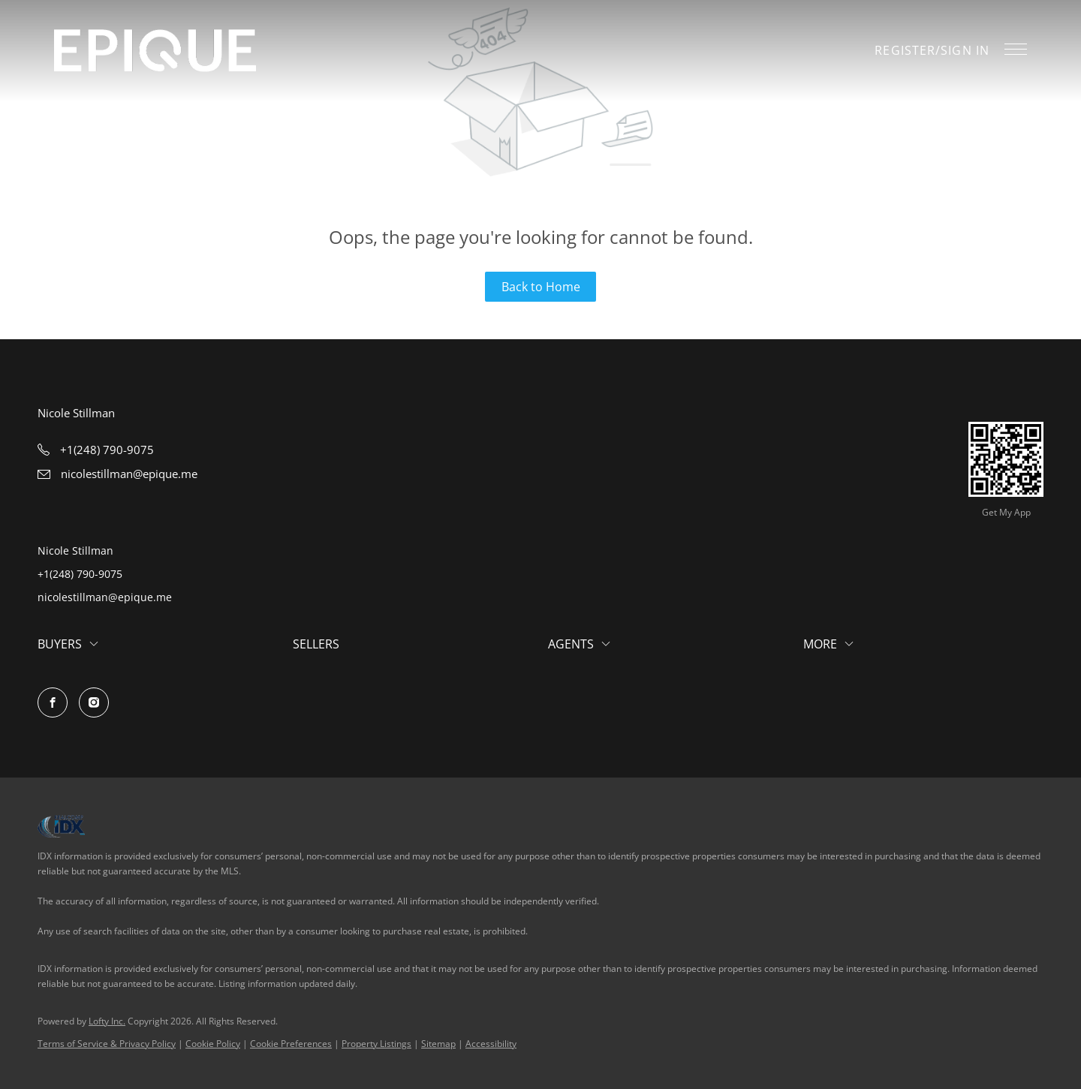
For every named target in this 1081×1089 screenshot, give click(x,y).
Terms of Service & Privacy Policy (107, 1043)
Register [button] (905, 50)
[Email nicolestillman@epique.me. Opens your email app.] (117, 473)
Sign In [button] (965, 50)
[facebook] (53, 702)
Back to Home (540, 286)
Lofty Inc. (107, 1021)
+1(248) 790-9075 (80, 574)
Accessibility (490, 1043)
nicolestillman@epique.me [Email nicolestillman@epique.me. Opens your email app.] (105, 597)
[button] (155, 51)
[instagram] (94, 702)
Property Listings (376, 1043)
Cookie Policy (212, 1043)
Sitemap (438, 1043)
